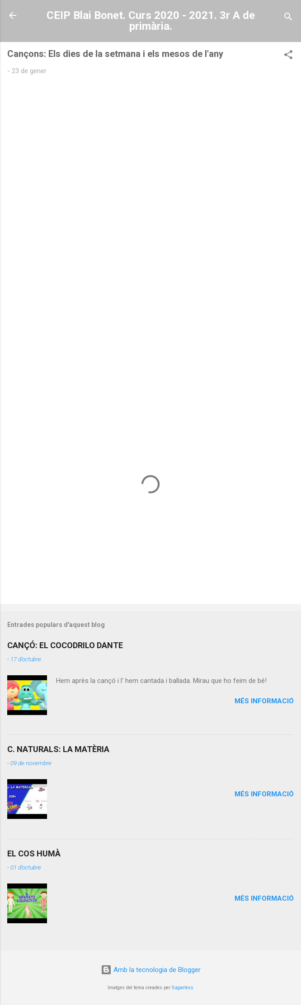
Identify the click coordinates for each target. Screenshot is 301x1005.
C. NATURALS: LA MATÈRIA (58, 749)
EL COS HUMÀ (34, 853)
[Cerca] (288, 18)
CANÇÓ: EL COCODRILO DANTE (65, 645)
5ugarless (182, 988)
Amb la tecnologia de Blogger (151, 970)
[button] (288, 56)
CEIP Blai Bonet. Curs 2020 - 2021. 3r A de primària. (151, 21)
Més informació (264, 701)
